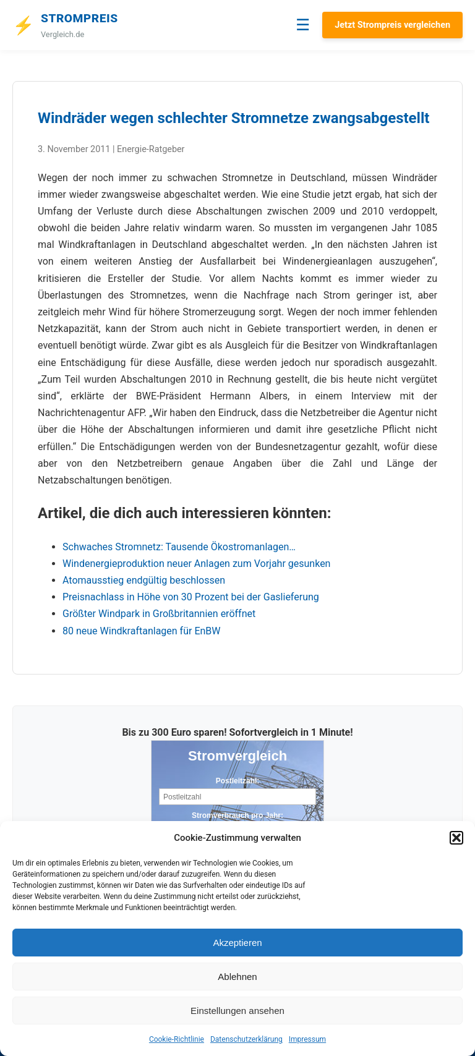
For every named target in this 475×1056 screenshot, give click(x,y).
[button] (456, 838)
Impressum (307, 1039)
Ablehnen (237, 976)
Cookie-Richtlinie (176, 1039)
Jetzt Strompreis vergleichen (392, 25)
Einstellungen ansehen (237, 1010)
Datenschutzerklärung (246, 1039)
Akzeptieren (237, 942)
